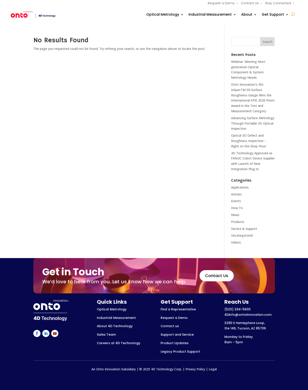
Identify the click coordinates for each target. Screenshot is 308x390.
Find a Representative (178, 309)
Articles (236, 194)
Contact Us (250, 3)
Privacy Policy (195, 369)
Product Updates (175, 343)
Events (236, 201)
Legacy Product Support (180, 351)
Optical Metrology (162, 14)
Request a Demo (221, 3)
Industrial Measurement (210, 14)
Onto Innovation (108, 369)
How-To (237, 208)
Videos (236, 242)
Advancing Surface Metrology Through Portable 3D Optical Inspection (252, 123)
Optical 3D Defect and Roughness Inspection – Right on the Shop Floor (248, 140)
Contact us (170, 326)
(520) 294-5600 (237, 309)
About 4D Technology (115, 326)
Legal (213, 369)
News (235, 215)
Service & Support (244, 229)
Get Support (273, 14)
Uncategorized (242, 235)
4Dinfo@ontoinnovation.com (248, 314)
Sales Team (106, 334)
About (246, 14)
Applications (240, 187)
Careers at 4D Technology (118, 343)
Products (237, 222)
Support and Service (177, 334)
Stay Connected (278, 3)
